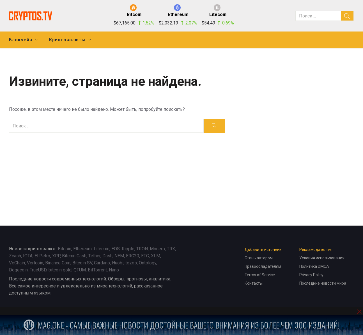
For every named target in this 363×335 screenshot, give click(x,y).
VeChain (17, 263)
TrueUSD (38, 270)
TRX (171, 248)
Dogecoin (18, 270)
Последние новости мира (322, 283)
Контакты (254, 283)
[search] (347, 16)
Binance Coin (57, 263)
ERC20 (132, 255)
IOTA (28, 255)
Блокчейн (20, 39)
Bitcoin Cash (74, 255)
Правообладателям (263, 266)
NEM (119, 255)
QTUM (79, 270)
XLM (155, 255)
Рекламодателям (315, 249)
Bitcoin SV (82, 263)
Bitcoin (64, 248)
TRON (142, 248)
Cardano (102, 263)
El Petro (42, 255)
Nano (114, 270)
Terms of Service (260, 275)
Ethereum (82, 248)
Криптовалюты (67, 39)
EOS (115, 248)
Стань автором (259, 258)
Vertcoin (35, 263)
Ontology (147, 263)
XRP (56, 255)
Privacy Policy (311, 275)
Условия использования (321, 258)
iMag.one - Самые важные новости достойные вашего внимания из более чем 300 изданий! (181, 325)
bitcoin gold (60, 270)
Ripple (128, 248)
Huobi (117, 263)
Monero (157, 248)
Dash (107, 255)
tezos (131, 263)
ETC (145, 255)
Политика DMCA (314, 266)
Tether (94, 255)
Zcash (15, 255)
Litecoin (101, 248)
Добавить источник (263, 249)
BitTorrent (97, 270)
